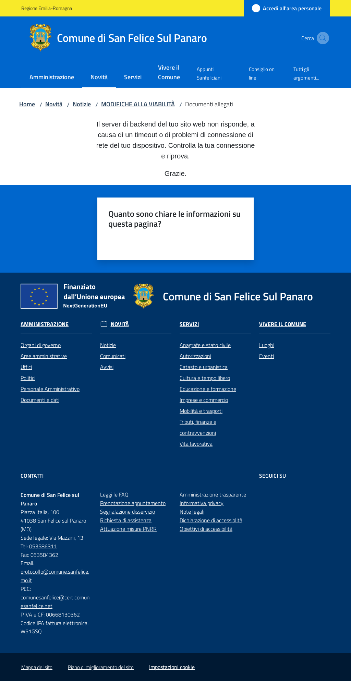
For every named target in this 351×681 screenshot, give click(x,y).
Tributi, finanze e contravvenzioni (198, 427)
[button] (321, 38)
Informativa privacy (201, 503)
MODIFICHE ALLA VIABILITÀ (138, 104)
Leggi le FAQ (114, 494)
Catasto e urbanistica (204, 367)
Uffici (26, 367)
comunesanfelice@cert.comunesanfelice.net (55, 601)
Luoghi (266, 345)
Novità (53, 104)
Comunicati (112, 356)
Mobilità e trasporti (201, 411)
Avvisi (106, 367)
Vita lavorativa (196, 444)
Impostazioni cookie (172, 667)
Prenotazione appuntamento (133, 503)
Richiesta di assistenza (126, 520)
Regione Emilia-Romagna (46, 8)
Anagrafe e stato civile (205, 345)
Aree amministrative (44, 356)
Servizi (189, 324)
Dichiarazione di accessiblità (211, 520)
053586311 (43, 546)
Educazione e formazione (208, 389)
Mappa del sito (36, 667)
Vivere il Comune (282, 324)
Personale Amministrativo (50, 389)
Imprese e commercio (204, 400)
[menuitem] (51, 77)
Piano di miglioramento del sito (101, 667)
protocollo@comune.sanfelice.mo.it (55, 576)
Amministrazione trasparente (213, 494)
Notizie (82, 104)
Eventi (266, 356)
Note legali (192, 511)
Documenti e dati (40, 400)
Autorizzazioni (195, 356)
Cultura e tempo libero (205, 378)
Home (27, 104)
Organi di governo (41, 345)
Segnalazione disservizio (127, 511)
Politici (28, 378)
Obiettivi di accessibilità (206, 529)
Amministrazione (45, 324)
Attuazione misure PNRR (128, 529)
